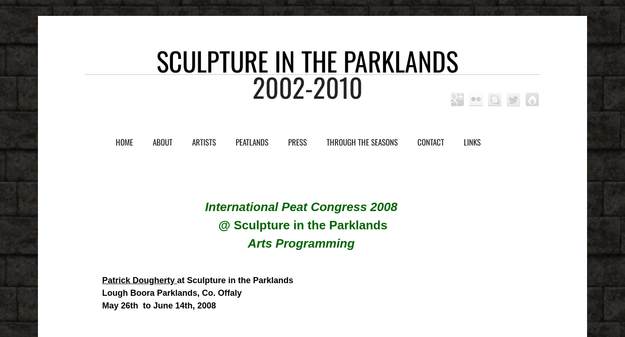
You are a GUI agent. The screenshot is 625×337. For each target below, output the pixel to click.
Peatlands (252, 142)
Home (124, 142)
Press (297, 142)
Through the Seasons (362, 142)
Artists (204, 142)
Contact (430, 142)
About (162, 142)
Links (472, 142)
